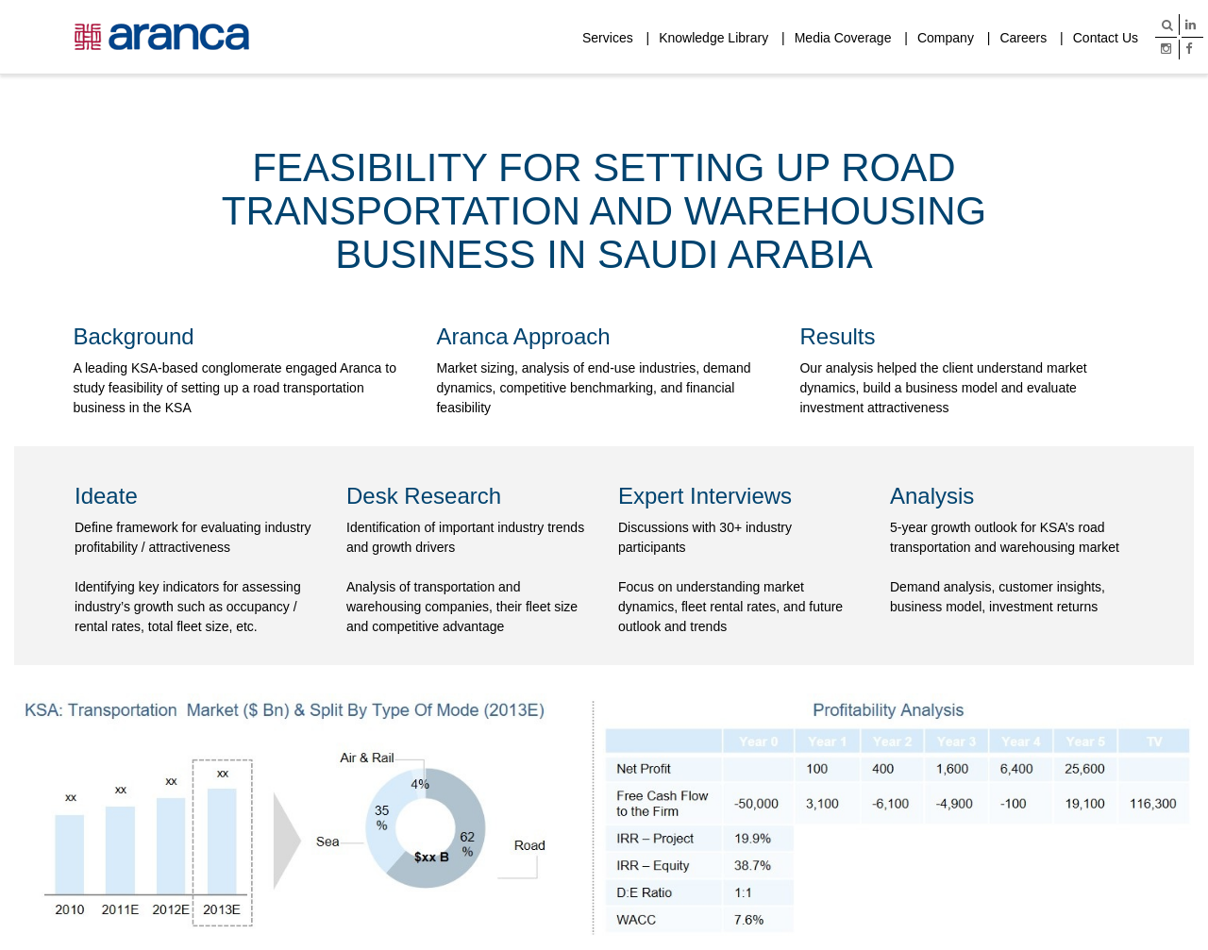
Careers (1023, 37)
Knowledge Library (713, 37)
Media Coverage (843, 37)
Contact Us (1105, 37)
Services (607, 37)
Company (945, 37)
